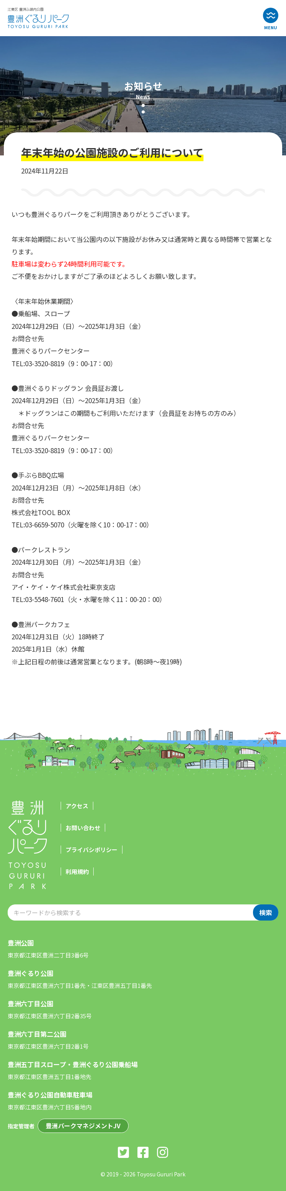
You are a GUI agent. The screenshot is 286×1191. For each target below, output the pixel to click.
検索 (265, 912)
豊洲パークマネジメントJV (83, 1125)
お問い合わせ (83, 828)
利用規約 (77, 871)
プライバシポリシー (91, 850)
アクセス (77, 806)
